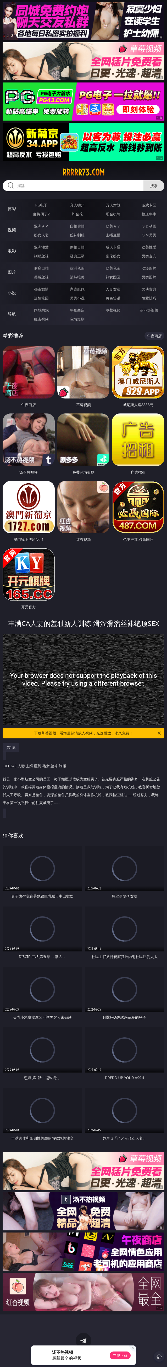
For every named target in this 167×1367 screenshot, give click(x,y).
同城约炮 (41, 310)
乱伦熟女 (113, 255)
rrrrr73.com (83, 172)
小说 (12, 293)
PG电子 (41, 205)
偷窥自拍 (41, 268)
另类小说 (77, 298)
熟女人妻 (41, 234)
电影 (12, 251)
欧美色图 (113, 268)
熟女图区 (113, 277)
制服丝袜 (41, 255)
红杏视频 (41, 319)
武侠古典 (149, 289)
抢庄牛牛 (149, 213)
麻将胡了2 (41, 213)
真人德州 (77, 205)
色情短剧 (77, 319)
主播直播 (113, 234)
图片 (12, 272)
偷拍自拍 (77, 247)
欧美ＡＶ (113, 226)
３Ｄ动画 (149, 226)
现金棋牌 (113, 213)
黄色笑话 (113, 298)
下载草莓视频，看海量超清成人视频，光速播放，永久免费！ (98, 733)
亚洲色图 (77, 268)
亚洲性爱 (41, 247)
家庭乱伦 (77, 289)
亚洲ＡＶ (41, 226)
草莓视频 (113, 310)
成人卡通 (113, 247)
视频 (12, 230)
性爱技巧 (149, 298)
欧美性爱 (149, 247)
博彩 (12, 209)
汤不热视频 (149, 310)
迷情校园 (41, 298)
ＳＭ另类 (149, 234)
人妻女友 (113, 289)
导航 (12, 314)
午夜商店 (77, 310)
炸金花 (77, 213)
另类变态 (149, 255)
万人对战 (113, 205)
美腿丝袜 (41, 277)
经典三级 (77, 255)
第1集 (11, 747)
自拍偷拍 (77, 226)
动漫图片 (149, 268)
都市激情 (41, 289)
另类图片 (149, 277)
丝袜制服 (77, 234)
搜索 (154, 185)
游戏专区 (149, 205)
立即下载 (120, 1355)
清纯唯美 (77, 277)
